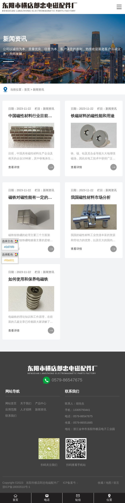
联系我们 (10, 415)
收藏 (100, 482)
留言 (116, 482)
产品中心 (40, 403)
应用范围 (10, 409)
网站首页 (10, 403)
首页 (27, 89)
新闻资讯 (40, 409)
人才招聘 (25, 409)
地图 (108, 482)
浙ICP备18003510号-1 (16, 486)
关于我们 (25, 403)
